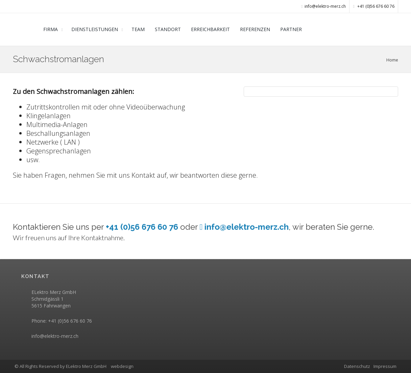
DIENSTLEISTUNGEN (94, 29)
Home (392, 60)
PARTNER (291, 29)
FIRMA (50, 29)
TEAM (138, 29)
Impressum (384, 366)
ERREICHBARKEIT (210, 29)
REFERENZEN (255, 29)
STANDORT (168, 29)
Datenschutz (357, 366)
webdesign (122, 366)
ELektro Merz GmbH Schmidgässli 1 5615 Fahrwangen (53, 299)
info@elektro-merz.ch (54, 336)
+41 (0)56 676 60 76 (373, 6)
